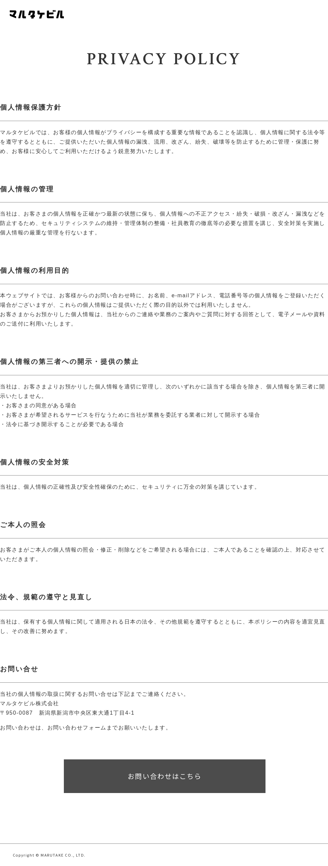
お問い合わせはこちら (165, 776)
